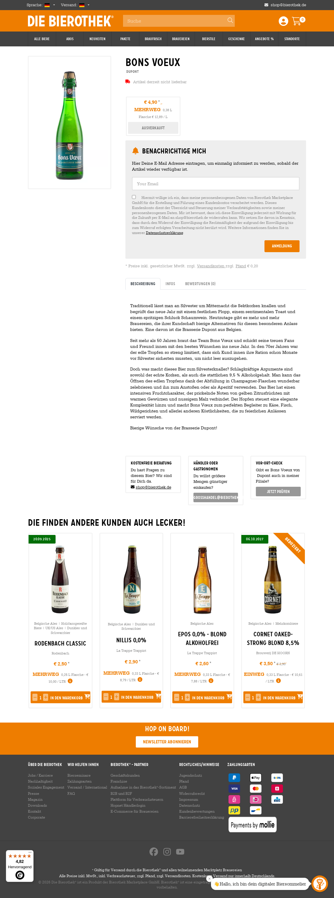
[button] (34, 697)
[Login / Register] (283, 23)
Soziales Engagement (46, 787)
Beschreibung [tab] (142, 283)
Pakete (125, 39)
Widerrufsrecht (192, 793)
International (96, 787)
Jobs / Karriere (40, 775)
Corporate (36, 817)
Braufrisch (153, 39)
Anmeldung (282, 246)
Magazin (35, 799)
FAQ (71, 793)
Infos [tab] (170, 283)
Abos (69, 39)
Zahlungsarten (79, 781)
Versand (74, 787)
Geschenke (236, 39)
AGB (183, 787)
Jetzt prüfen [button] (278, 491)
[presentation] (299, 620)
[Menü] (30, 853)
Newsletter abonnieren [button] (167, 742)
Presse (33, 793)
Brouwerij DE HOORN (273, 653)
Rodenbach (60, 653)
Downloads (37, 805)
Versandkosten (211, 266)
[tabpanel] (215, 370)
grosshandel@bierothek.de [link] (215, 497)
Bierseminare (79, 775)
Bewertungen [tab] (200, 283)
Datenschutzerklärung (164, 232)
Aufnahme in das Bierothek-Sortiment (143, 787)
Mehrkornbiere (286, 623)
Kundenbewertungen (197, 811)
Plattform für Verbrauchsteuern (137, 799)
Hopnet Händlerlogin (128, 805)
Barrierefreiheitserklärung (201, 817)
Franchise (119, 781)
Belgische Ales (45, 623)
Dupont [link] (132, 71)
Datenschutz (189, 805)
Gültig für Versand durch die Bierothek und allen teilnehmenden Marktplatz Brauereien (167, 870)
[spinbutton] (40, 698)
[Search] (227, 21)
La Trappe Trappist (131, 650)
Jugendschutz (190, 775)
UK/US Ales (54, 628)
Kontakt (34, 811)
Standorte (292, 39)
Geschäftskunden (125, 775)
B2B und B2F (121, 793)
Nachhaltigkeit (40, 781)
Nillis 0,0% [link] (131, 640)
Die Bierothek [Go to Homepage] (71, 21)
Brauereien (181, 39)
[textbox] (216, 183)
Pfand (241, 266)
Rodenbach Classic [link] (60, 643)
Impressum (188, 799)
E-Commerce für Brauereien (134, 811)
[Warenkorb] (301, 23)
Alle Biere (42, 39)
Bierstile (208, 39)
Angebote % (264, 39)
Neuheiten (97, 39)
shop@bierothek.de (153, 487)
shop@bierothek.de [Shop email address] (288, 5)
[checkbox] (216, 215)
